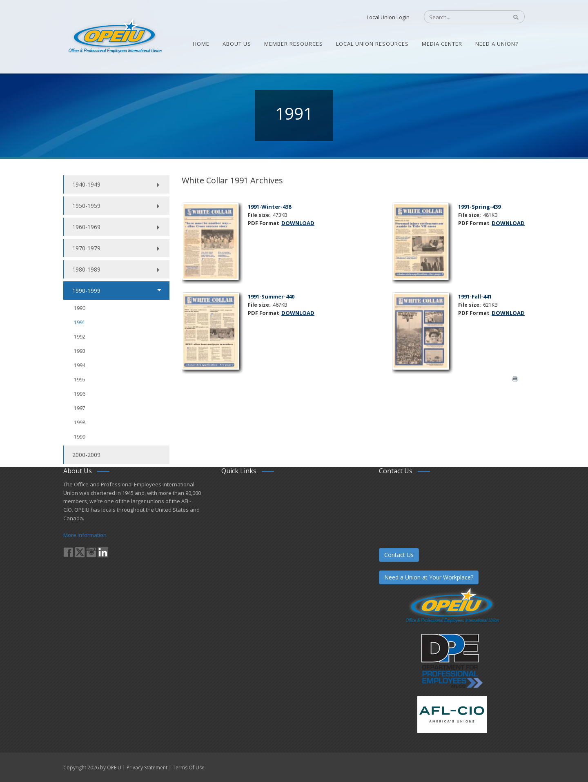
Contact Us (399, 555)
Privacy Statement (147, 767)
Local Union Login (388, 17)
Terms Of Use (189, 767)
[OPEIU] (114, 36)
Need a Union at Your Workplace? (428, 577)
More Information (85, 535)
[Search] (461, 17)
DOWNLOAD (297, 223)
